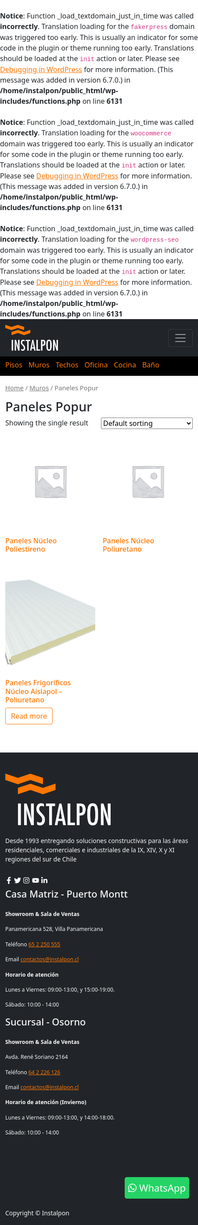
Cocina (125, 365)
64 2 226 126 (45, 1072)
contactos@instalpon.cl (50, 959)
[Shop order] (147, 423)
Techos (67, 365)
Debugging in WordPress (41, 69)
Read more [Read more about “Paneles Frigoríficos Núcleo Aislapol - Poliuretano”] (29, 716)
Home (14, 387)
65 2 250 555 (45, 944)
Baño (150, 365)
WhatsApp (157, 1187)
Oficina (96, 365)
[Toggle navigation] (180, 338)
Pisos (13, 365)
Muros (39, 365)
